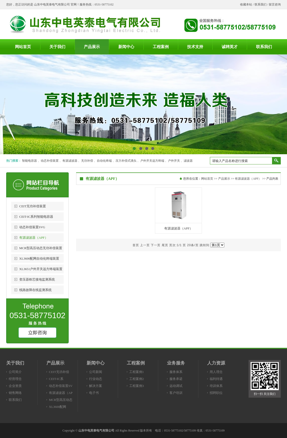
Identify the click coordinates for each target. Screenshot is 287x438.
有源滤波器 (69, 160)
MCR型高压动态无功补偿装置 (40, 248)
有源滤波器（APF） (33, 237)
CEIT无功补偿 (59, 372)
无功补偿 (87, 160)
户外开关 (174, 160)
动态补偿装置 (50, 160)
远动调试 (175, 386)
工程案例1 (136, 372)
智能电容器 (29, 160)
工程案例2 (136, 379)
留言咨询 (275, 4)
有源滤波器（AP (61, 393)
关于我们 (15, 363)
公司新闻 (95, 372)
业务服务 (176, 363)
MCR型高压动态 (60, 400)
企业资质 (15, 386)
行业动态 (95, 379)
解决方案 (95, 386)
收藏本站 (246, 4)
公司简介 (15, 372)
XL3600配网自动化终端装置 (39, 258)
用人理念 (216, 372)
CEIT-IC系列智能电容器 (36, 217)
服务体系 (175, 372)
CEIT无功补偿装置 (32, 206)
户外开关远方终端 (152, 160)
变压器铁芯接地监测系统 (37, 279)
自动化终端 (104, 160)
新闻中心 (96, 363)
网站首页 (207, 178)
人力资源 (216, 363)
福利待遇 (216, 379)
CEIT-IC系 (56, 379)
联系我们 (261, 4)
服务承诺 (175, 379)
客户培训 (175, 393)
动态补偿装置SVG (32, 227)
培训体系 (216, 386)
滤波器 (188, 160)
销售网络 (15, 393)
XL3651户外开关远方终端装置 (40, 269)
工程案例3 (136, 386)
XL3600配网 (57, 407)
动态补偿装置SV (61, 386)
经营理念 (15, 379)
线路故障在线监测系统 (35, 290)
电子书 (94, 393)
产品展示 (224, 178)
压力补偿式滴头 (126, 160)
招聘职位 (216, 393)
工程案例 (136, 363)
